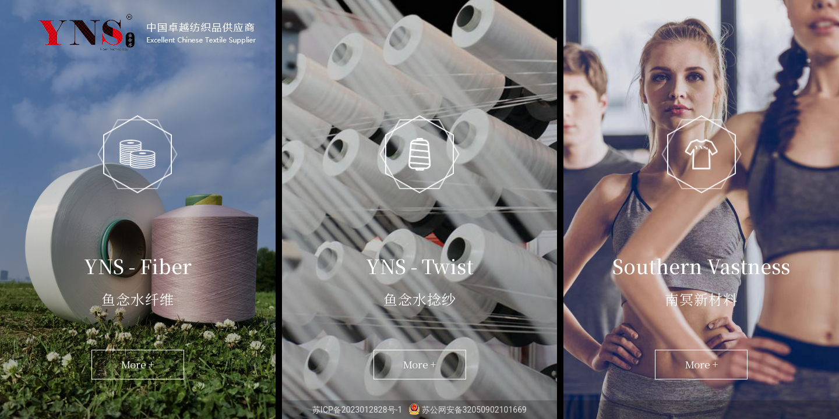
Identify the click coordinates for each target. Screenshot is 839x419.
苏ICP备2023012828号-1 (358, 409)
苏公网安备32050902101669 (467, 409)
